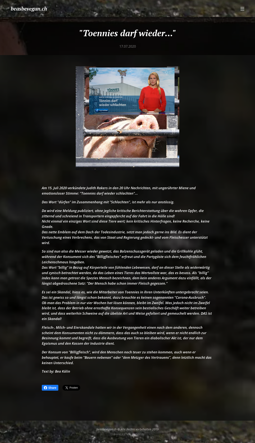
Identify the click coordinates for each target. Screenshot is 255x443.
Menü (242, 8)
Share (50, 387)
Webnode (138, 434)
